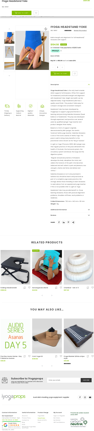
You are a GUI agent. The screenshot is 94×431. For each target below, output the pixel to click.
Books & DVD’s (52, 11)
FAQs (23, 424)
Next (9, 75)
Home (4, 16)
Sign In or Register (59, 416)
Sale (66, 10)
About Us (25, 416)
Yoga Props (35, 11)
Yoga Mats (20, 11)
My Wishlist (57, 420)
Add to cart (60, 73)
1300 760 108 (86, 2)
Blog (75, 11)
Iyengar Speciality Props (28, 16)
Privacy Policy (26, 418)
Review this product (80, 30)
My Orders (57, 418)
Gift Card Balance (59, 422)
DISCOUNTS (73, 2)
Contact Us (25, 420)
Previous (9, 29)
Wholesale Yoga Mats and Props (29, 427)
